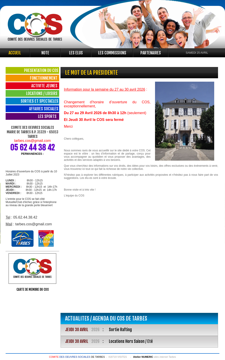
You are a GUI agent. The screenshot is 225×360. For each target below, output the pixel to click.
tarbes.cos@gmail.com (32, 141)
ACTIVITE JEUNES (44, 85)
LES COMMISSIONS (112, 52)
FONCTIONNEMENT (44, 78)
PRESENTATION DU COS (41, 70)
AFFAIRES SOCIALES (43, 108)
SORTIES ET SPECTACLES (39, 101)
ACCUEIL (15, 52)
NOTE (45, 52)
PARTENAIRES (150, 52)
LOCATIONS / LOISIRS (42, 93)
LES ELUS (76, 52)
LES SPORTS (48, 116)
